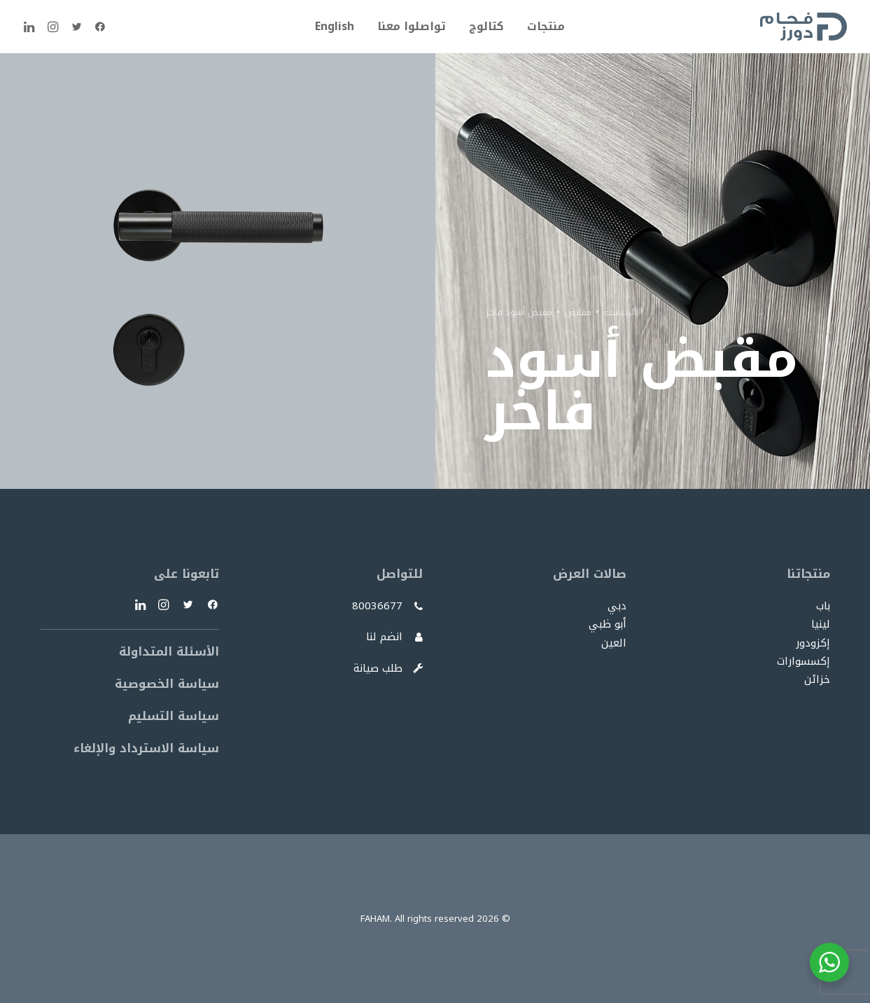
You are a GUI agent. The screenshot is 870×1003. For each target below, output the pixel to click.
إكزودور (813, 643)
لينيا (820, 624)
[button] (96, 26)
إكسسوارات (803, 661)
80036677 (377, 606)
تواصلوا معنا (411, 26)
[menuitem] (541, 26)
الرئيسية (620, 312)
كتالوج (486, 26)
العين (613, 643)
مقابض (578, 312)
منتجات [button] (546, 26)
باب (823, 606)
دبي (617, 606)
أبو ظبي (607, 624)
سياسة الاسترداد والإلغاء (146, 748)
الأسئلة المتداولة (169, 651)
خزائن (817, 679)
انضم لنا (384, 636)
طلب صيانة (377, 668)
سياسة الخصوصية (167, 683)
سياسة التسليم (173, 716)
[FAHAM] (803, 27)
